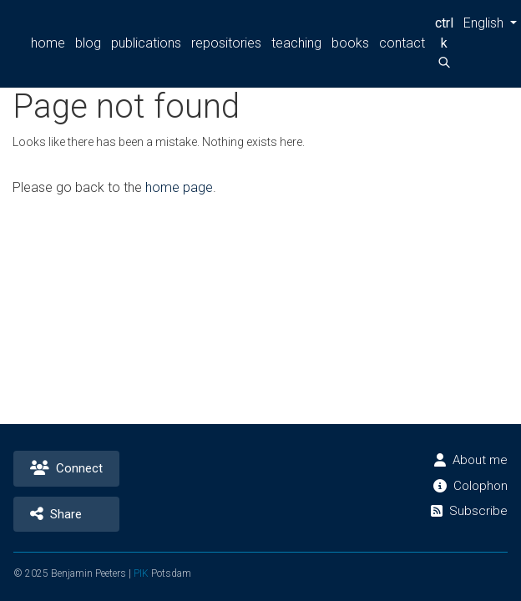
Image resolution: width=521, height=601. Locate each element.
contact (397, 43)
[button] (485, 23)
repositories (225, 43)
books (348, 43)
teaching (294, 43)
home (47, 43)
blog (86, 43)
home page (177, 187)
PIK (144, 573)
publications (144, 43)
